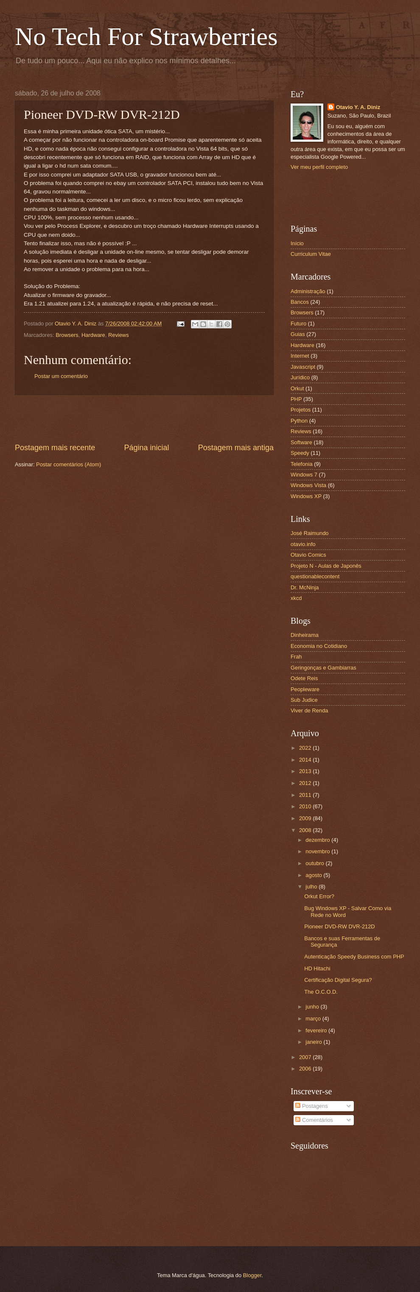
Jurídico (300, 377)
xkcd (296, 598)
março (313, 1018)
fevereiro (316, 1030)
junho (312, 1006)
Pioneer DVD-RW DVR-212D (339, 926)
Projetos (301, 409)
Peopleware (305, 689)
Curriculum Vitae (311, 254)
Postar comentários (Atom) (68, 464)
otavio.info (303, 544)
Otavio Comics (308, 555)
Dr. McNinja (305, 587)
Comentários (314, 1120)
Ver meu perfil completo (319, 167)
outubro (315, 863)
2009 (306, 818)
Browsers (67, 335)
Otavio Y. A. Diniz (358, 107)
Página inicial (146, 447)
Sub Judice (304, 700)
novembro (318, 851)
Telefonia (302, 464)
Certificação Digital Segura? (338, 980)
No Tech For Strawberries (146, 36)
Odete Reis (304, 678)
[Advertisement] (144, 419)
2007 (306, 1057)
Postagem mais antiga (236, 447)
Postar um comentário (61, 376)
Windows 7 (304, 474)
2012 (306, 783)
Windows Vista (308, 485)
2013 (306, 771)
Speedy (300, 453)
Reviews (118, 335)
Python (299, 421)
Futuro (298, 323)
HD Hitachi (317, 968)
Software (301, 442)
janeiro (314, 1042)
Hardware (93, 335)
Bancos (300, 302)
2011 (306, 795)
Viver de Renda (309, 710)
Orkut (297, 388)
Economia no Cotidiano (319, 646)
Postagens (311, 1106)
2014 (306, 760)
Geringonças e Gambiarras (323, 667)
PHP (296, 399)
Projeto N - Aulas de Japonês (326, 566)
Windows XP (306, 496)
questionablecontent (315, 576)
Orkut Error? (319, 896)
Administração (308, 291)
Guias (298, 334)
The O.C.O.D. (321, 992)
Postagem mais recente (55, 447)
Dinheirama (305, 635)
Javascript (303, 367)
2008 (306, 830)
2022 (306, 748)
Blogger (252, 1275)
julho (312, 886)
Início (297, 243)
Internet (300, 356)
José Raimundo (309, 533)
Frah (296, 656)
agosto (314, 875)
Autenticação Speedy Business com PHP (354, 956)
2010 (306, 806)
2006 (306, 1068)
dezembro (318, 840)
